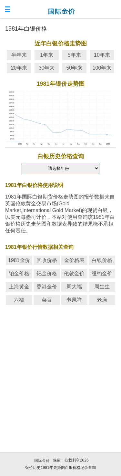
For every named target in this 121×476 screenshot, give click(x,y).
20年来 (19, 68)
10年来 (102, 55)
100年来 (102, 68)
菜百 (47, 300)
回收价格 (46, 260)
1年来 (46, 55)
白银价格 (102, 260)
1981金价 (19, 260)
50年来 (74, 68)
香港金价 (46, 286)
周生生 (102, 286)
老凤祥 (74, 300)
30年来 (47, 68)
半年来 (19, 55)
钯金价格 (46, 273)
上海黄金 (19, 286)
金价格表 (74, 260)
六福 (19, 300)
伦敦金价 (74, 273)
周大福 (74, 286)
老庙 (102, 300)
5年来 (74, 55)
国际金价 (42, 460)
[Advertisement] (60, 373)
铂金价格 (19, 273)
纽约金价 (102, 273)
